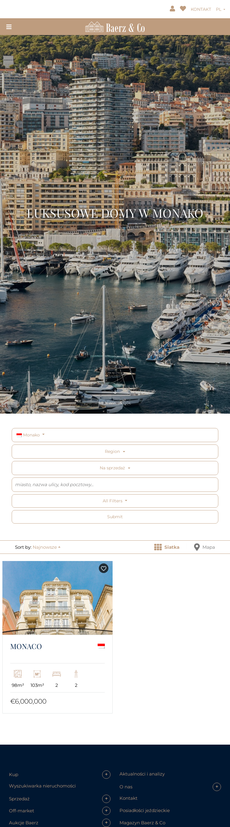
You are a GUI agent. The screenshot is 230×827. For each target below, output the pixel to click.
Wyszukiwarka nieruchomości (42, 786)
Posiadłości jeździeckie (144, 810)
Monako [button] (28, 435)
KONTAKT (201, 9)
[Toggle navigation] (9, 26)
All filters (113, 501)
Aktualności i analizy (142, 774)
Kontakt (128, 798)
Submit (115, 516)
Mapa (204, 547)
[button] (46, 547)
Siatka (166, 547)
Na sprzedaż (112, 468)
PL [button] (219, 9)
